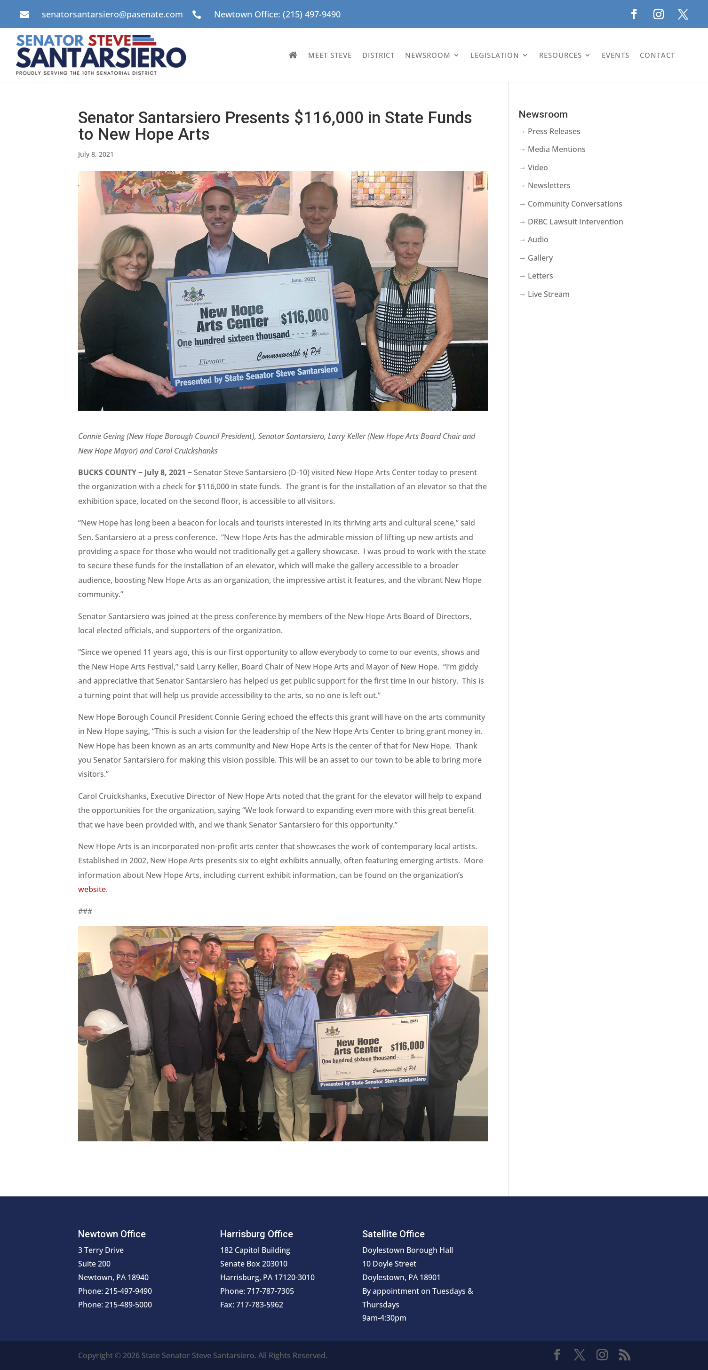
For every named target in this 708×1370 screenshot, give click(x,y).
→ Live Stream (544, 294)
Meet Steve (330, 55)
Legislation (494, 55)
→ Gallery (535, 258)
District (378, 55)
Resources (560, 55)
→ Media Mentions (552, 149)
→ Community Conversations (570, 204)
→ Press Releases (549, 131)
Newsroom (428, 55)
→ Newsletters (544, 185)
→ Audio (533, 239)
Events (615, 55)
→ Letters (535, 276)
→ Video (533, 167)
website (92, 889)
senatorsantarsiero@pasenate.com (112, 14)
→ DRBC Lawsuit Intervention (570, 221)
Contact (657, 55)
